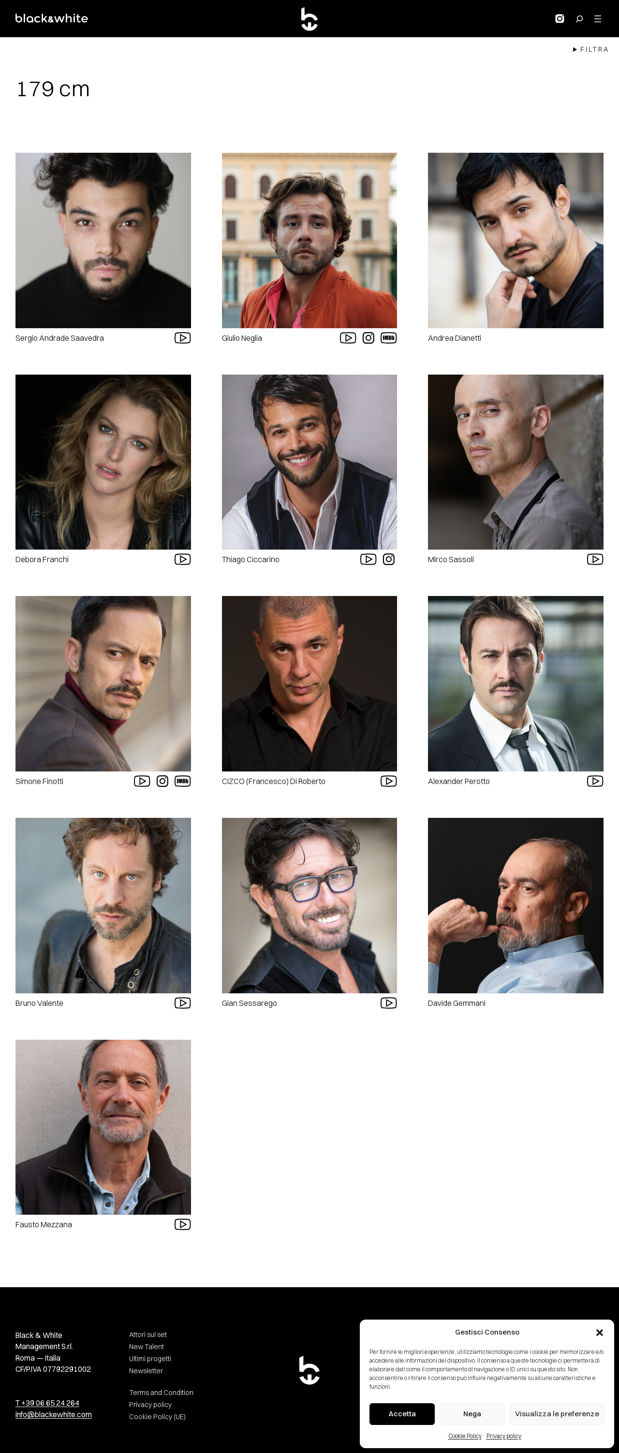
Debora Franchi (42, 559)
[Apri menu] (598, 19)
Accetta (402, 1413)
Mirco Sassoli (451, 559)
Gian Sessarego (249, 1003)
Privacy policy (503, 1435)
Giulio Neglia (242, 338)
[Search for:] (579, 19)
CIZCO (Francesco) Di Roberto (273, 781)
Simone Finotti (39, 781)
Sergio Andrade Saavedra (59, 338)
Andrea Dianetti (454, 338)
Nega (472, 1413)
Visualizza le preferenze (557, 1413)
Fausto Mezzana (43, 1224)
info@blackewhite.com (53, 1414)
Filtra (594, 49)
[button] (599, 1332)
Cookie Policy (465, 1435)
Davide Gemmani (457, 1003)
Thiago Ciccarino (251, 559)
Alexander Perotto (459, 781)
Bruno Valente (39, 1003)
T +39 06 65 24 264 (47, 1403)
